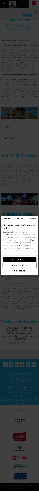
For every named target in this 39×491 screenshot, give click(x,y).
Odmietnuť (19, 271)
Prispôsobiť (19, 265)
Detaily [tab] (19, 219)
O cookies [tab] (32, 219)
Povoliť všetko (19, 260)
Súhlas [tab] (7, 219)
